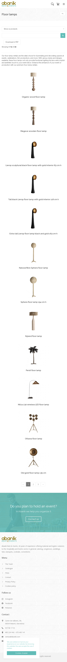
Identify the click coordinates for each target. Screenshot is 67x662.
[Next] (43, 484)
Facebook (9, 603)
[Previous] (23, 484)
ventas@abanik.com (12, 637)
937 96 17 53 (10, 628)
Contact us (33, 519)
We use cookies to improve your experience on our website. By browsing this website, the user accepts (20, 644)
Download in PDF (12, 42)
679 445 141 (20, 632)
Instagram (9, 599)
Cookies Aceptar (21, 653)
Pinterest (8, 608)
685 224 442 (9, 632)
